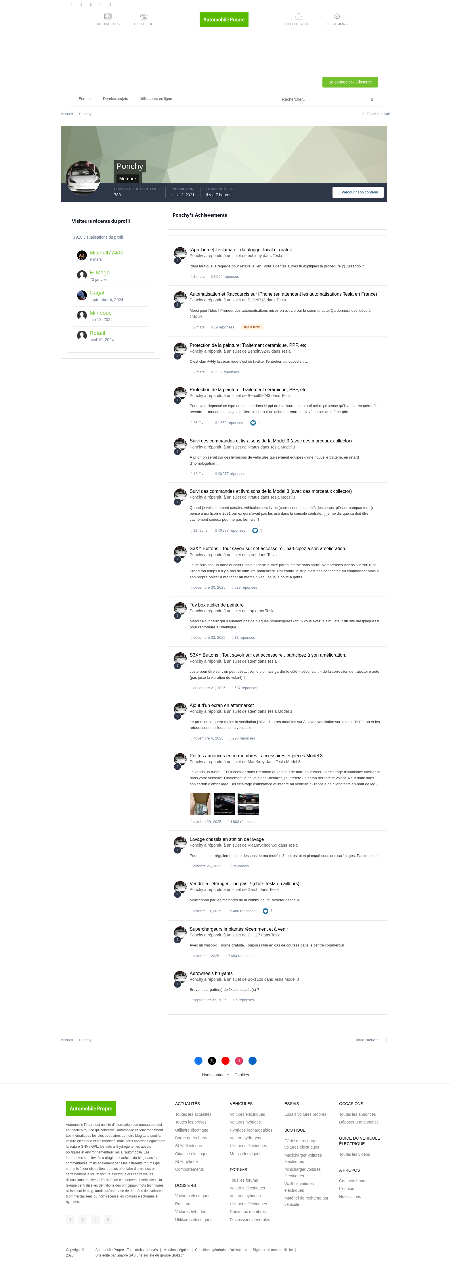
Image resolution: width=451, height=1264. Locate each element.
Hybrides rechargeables (251, 1130)
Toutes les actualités (193, 1114)
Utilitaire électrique (191, 1130)
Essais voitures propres (305, 1114)
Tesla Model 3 (282, 447)
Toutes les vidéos (354, 1154)
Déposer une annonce (359, 1122)
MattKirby (256, 761)
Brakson (178, 1255)
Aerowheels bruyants (211, 973)
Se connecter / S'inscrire (350, 82)
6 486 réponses (241, 911)
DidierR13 (256, 300)
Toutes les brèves (191, 1122)
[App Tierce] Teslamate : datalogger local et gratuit (241, 249)
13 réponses (243, 637)
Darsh (253, 889)
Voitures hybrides (190, 1211)
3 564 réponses (225, 276)
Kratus (253, 447)
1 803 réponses (241, 822)
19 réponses (222, 327)
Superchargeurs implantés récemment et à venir (239, 929)
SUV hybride (186, 1161)
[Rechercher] (299, 99)
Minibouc (101, 313)
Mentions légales (176, 1250)
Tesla (277, 255)
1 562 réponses (225, 372)
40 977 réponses (230, 474)
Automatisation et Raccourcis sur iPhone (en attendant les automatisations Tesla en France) (283, 294)
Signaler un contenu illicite (273, 1250)
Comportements (189, 1169)
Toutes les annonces (357, 1114)
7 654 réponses (239, 956)
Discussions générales (250, 1219)
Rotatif (98, 333)
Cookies (241, 1075)
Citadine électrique (192, 1153)
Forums (85, 98)
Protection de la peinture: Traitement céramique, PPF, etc (248, 345)
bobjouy (255, 255)
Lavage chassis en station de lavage (227, 839)
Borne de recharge (192, 1138)
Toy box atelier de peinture (217, 604)
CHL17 (254, 935)
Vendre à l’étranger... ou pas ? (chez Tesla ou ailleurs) (244, 883)
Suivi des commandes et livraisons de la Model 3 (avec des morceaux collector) (271, 440)
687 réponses (244, 587)
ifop (251, 611)
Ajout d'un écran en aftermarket (222, 705)
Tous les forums (244, 1180)
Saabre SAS (126, 1255)
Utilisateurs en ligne (155, 98)
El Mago (100, 272)
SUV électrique (188, 1145)
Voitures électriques (192, 1195)
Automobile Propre (109, 1250)
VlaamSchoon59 (262, 845)
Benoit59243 (259, 351)
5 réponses (238, 866)
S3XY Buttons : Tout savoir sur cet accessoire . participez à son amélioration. (268, 548)
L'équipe (346, 1188)
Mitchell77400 (106, 253)
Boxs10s (255, 979)
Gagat (97, 293)
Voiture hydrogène (246, 1138)
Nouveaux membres (248, 1211)
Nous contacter (215, 1075)
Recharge (184, 1204)
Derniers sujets (115, 98)
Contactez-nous (353, 1181)
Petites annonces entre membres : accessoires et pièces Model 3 (256, 755)
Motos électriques (245, 1153)
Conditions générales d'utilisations (221, 1250)
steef (252, 554)
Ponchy (196, 255)
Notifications (350, 1196)
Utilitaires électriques (193, 1219)
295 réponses (242, 738)
